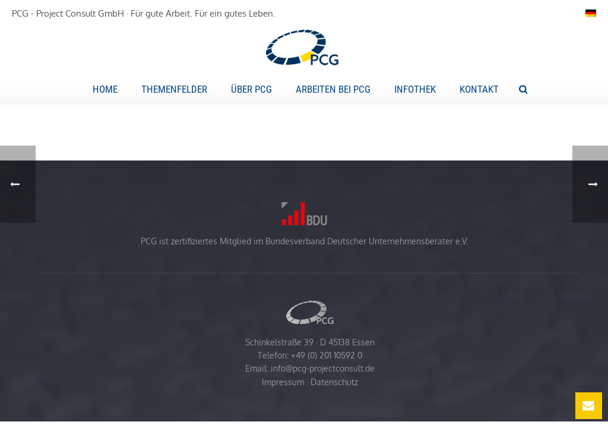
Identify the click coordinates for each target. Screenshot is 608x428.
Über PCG (251, 89)
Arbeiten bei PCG (333, 89)
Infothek (415, 89)
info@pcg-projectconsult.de (323, 368)
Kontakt (479, 89)
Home (105, 89)
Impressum (283, 382)
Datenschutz (334, 382)
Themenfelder (174, 89)
